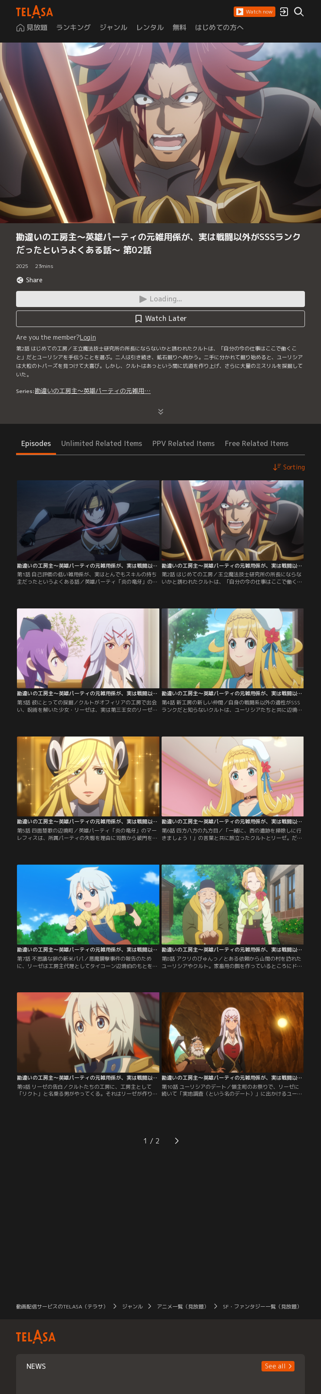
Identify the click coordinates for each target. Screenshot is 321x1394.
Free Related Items (256, 443)
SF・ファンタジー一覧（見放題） (262, 1306)
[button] (254, 12)
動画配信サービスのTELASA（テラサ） (62, 1306)
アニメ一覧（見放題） (183, 1306)
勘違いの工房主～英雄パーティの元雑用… (93, 390)
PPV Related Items (183, 443)
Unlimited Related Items (101, 443)
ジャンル (132, 1306)
